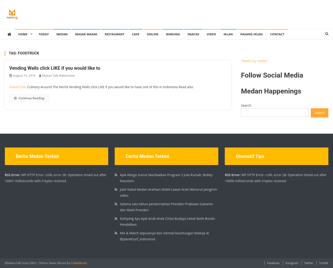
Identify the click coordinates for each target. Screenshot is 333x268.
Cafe (135, 34)
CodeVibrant (79, 263)
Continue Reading (29, 98)
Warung (173, 34)
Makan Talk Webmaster (58, 75)
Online (152, 34)
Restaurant (114, 34)
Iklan (228, 34)
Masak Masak (86, 34)
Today (43, 34)
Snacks (193, 34)
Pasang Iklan (251, 34)
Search (246, 105)
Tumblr (323, 263)
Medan (62, 34)
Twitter (308, 263)
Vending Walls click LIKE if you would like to (54, 68)
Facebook (273, 263)
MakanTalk (17, 87)
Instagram (292, 263)
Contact (277, 34)
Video (211, 34)
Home (23, 34)
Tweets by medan (254, 61)
